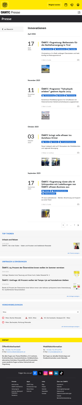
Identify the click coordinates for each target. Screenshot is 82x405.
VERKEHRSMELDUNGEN (12, 305)
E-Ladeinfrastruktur (68, 142)
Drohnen (29, 391)
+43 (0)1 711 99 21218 (12, 350)
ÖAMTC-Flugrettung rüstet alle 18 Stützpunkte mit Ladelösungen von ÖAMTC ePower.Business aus (58, 184)
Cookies (59, 396)
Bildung (61, 95)
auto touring (15, 384)
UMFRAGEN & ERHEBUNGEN (14, 262)
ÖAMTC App (30, 384)
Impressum (60, 384)
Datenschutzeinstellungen (64, 393)
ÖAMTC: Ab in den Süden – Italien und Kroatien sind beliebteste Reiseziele (26, 246)
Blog (43, 384)
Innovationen (61, 49)
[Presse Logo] (10, 12)
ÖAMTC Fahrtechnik (17, 386)
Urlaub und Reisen (10, 240)
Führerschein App (32, 386)
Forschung (71, 95)
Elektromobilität (50, 193)
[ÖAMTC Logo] (4, 4)
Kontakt (5, 340)
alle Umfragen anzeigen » (73, 296)
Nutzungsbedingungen (63, 389)
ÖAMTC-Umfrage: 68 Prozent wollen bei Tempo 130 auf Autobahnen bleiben (35, 280)
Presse (44, 386)
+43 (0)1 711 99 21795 (53, 350)
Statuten (59, 386)
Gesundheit (48, 49)
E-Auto (55, 142)
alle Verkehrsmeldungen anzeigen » (71, 326)
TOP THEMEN (8, 234)
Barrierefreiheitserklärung (64, 398)
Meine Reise (30, 389)
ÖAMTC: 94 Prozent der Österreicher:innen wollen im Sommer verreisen (33, 268)
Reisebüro (14, 395)
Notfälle (73, 49)
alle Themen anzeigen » (74, 253)
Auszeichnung (49, 95)
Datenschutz (60, 391)
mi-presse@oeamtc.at (55, 352)
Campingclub (15, 389)
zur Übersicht (8, 29)
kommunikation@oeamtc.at (16, 352)
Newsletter (45, 391)
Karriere (44, 389)
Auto (46, 142)
